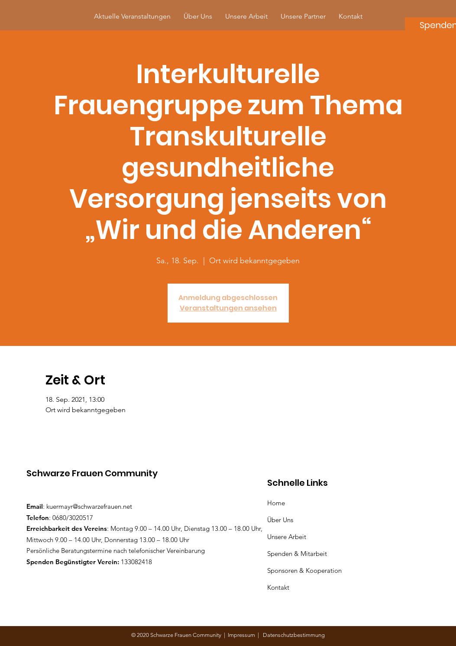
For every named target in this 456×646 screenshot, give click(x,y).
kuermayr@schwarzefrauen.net (89, 506)
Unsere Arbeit (287, 537)
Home (277, 503)
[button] (303, 16)
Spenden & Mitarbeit (297, 553)
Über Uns (281, 520)
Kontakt (278, 587)
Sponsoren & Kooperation (305, 570)
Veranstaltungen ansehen (228, 308)
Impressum (243, 635)
